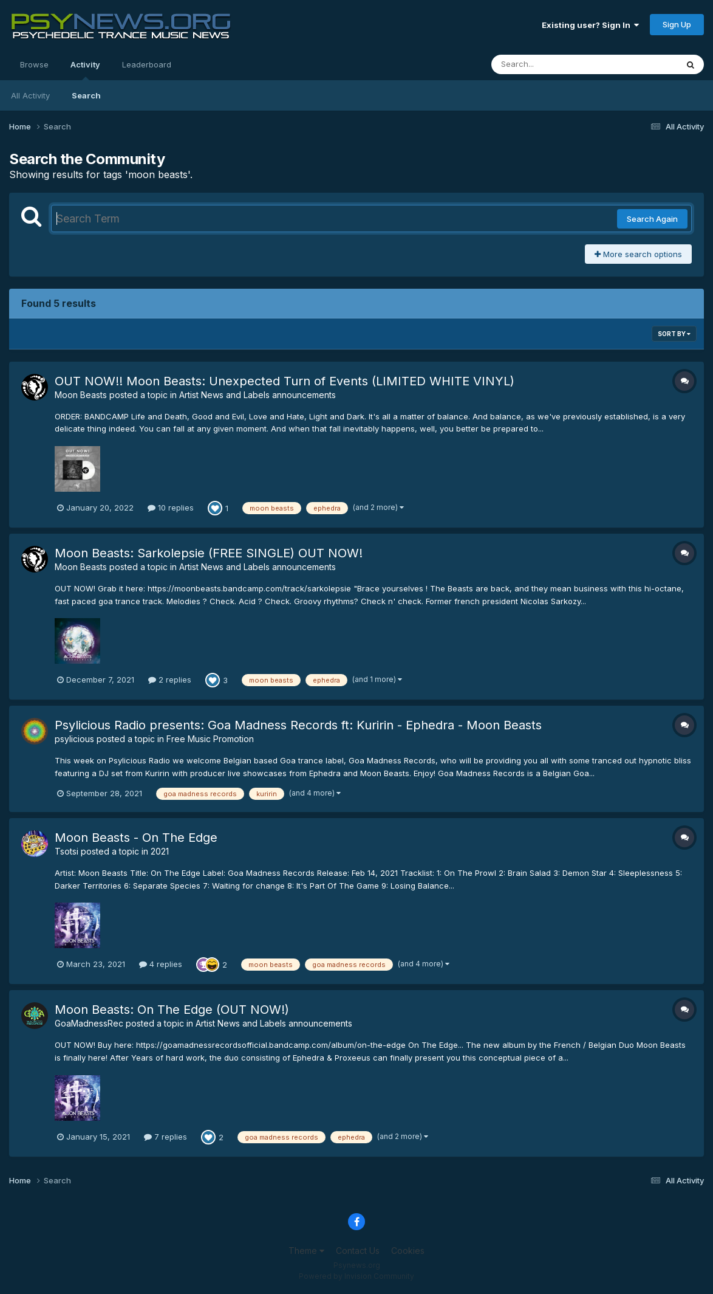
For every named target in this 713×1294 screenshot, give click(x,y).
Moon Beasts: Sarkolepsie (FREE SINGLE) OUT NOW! (209, 553)
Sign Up (677, 24)
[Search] (551, 64)
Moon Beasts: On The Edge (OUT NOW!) (172, 1009)
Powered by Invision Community (356, 1276)
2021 (160, 851)
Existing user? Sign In (590, 25)
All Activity (30, 95)
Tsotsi (66, 851)
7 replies (165, 1136)
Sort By (674, 333)
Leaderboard (146, 64)
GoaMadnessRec (89, 1023)
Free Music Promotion (210, 739)
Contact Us (358, 1250)
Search (86, 95)
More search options (638, 254)
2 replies (169, 679)
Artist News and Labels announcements (257, 395)
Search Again (652, 219)
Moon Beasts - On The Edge (136, 837)
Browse (34, 64)
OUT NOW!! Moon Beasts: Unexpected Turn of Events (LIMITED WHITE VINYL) (284, 381)
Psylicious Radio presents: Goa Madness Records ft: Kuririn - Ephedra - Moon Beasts (298, 725)
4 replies (160, 964)
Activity (85, 70)
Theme (306, 1250)
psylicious (74, 739)
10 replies (171, 507)
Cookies (408, 1250)
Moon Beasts (81, 395)
